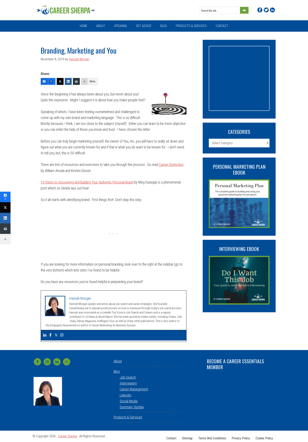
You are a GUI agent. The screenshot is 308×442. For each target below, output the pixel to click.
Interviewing (128, 383)
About (118, 361)
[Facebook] (48, 81)
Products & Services (128, 417)
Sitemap (184, 436)
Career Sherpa (69, 10)
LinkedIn (125, 395)
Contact (168, 436)
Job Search (128, 377)
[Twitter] (60, 81)
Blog (117, 371)
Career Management (134, 389)
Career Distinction (171, 164)
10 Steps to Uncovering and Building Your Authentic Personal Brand (87, 182)
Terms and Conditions (210, 436)
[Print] (76, 81)
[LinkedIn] (68, 81)
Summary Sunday (132, 407)
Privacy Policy (239, 436)
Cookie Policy (264, 436)
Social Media (128, 401)
